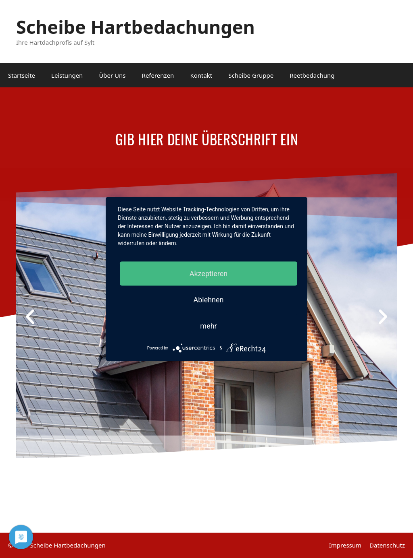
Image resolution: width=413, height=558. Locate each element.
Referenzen (158, 75)
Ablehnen (208, 300)
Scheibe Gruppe (250, 75)
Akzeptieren (209, 273)
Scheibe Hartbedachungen (135, 26)
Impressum (345, 545)
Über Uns (112, 75)
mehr (208, 326)
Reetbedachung (312, 75)
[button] (30, 317)
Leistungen (67, 75)
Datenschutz (387, 545)
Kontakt (201, 75)
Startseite (21, 75)
